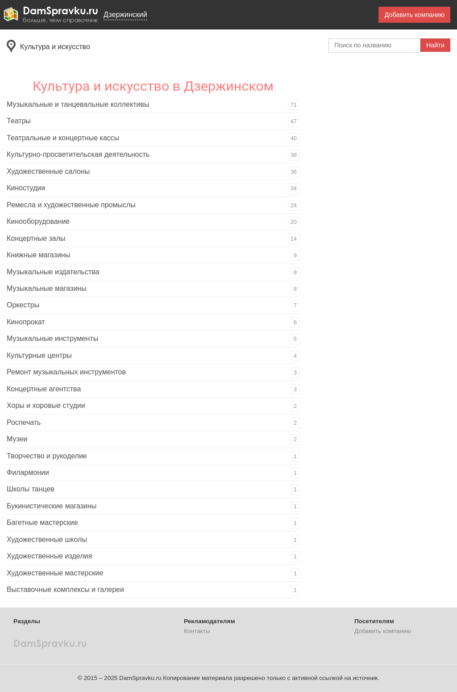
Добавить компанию (414, 14)
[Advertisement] (382, 203)
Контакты (197, 631)
